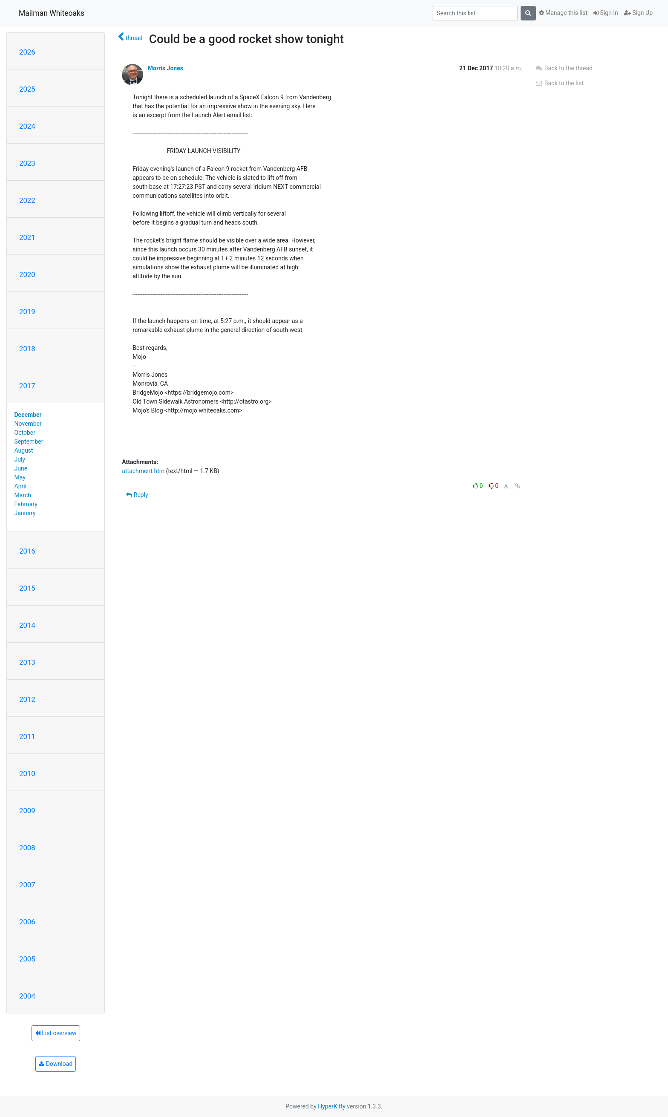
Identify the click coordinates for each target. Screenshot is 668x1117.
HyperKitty (332, 1106)
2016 (27, 551)
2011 (27, 736)
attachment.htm (143, 471)
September (28, 441)
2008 (27, 847)
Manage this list (563, 12)
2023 (27, 163)
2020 (27, 274)
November (28, 423)
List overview (56, 1033)
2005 (27, 959)
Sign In (605, 12)
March (23, 495)
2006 (27, 922)
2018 (27, 348)
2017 (27, 385)
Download (55, 1063)
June (21, 468)
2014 (27, 625)
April (20, 486)
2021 (27, 237)
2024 (27, 126)
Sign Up (638, 12)
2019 (27, 311)
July (19, 459)
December (28, 414)
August (23, 450)
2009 (27, 810)
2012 (27, 699)
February (25, 504)
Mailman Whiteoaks (51, 13)
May (20, 477)
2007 (27, 884)
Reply (137, 494)
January (25, 513)
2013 (27, 662)
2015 (27, 588)
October (24, 432)
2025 (27, 89)
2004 (27, 996)
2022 (27, 200)
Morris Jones (165, 68)
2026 (27, 52)
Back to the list (559, 83)
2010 (27, 773)
